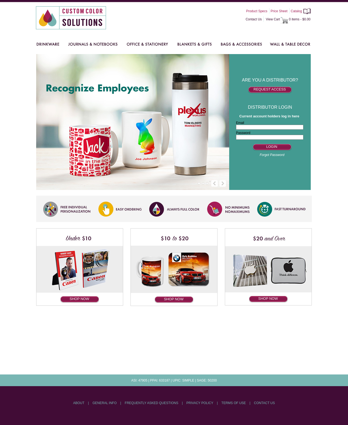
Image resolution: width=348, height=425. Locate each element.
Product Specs (256, 11)
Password (243, 133)
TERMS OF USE (233, 403)
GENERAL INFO (104, 403)
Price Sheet (279, 11)
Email (240, 123)
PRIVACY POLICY (200, 403)
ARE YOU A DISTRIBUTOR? (270, 80)
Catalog (296, 11)
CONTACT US (264, 403)
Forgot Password (272, 155)
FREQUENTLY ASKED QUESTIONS (151, 403)
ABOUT (78, 403)
